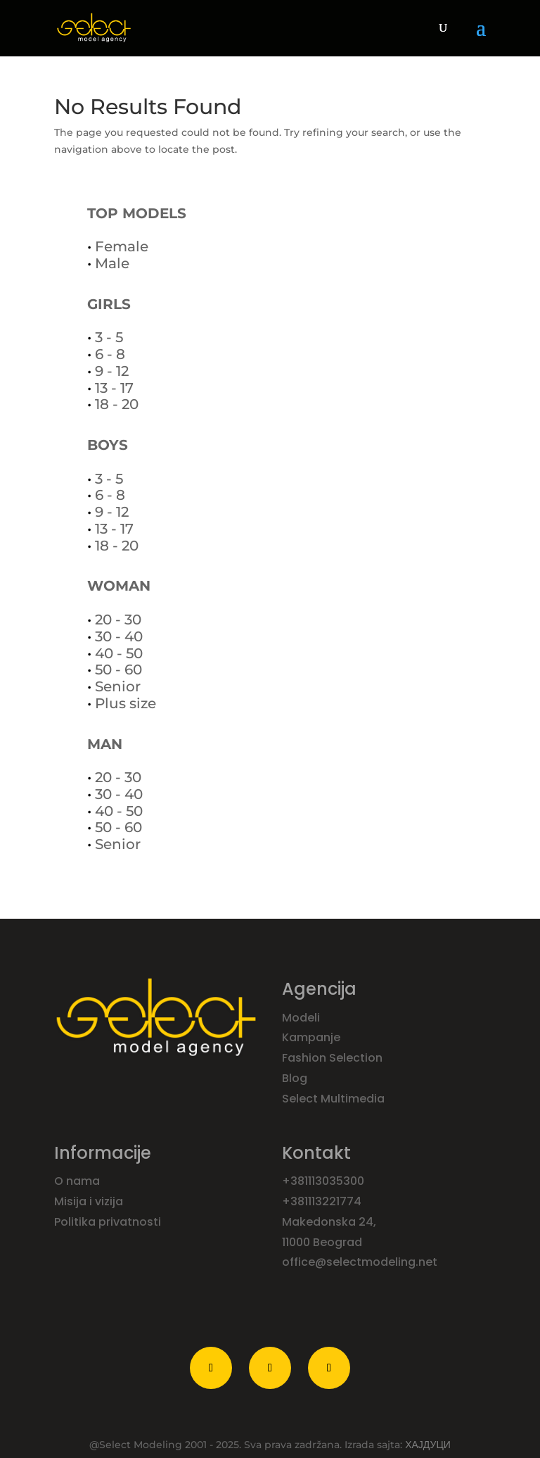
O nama (78, 1181)
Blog (296, 1078)
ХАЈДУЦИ (428, 1444)
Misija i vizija (90, 1201)
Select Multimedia (333, 1099)
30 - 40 (119, 636)
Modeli (302, 1018)
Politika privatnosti (107, 1222)
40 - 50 (119, 653)
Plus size (125, 703)
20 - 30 (118, 619)
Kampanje (312, 1037)
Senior (118, 686)
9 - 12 (112, 371)
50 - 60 (118, 669)
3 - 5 (109, 337)
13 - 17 (114, 387)
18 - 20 (117, 404)
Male (112, 263)
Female (121, 246)
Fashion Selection (333, 1058)
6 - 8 (110, 354)
